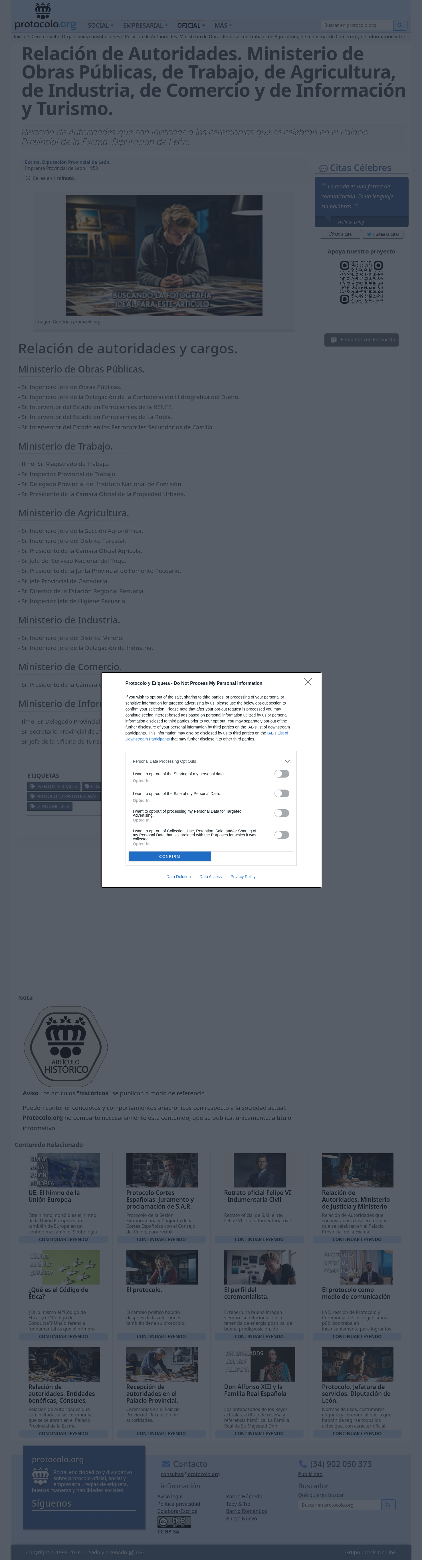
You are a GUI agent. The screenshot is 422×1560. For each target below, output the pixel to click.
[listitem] (211, 761)
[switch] (281, 774)
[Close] (309, 683)
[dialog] (211, 780)
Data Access (210, 876)
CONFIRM (170, 856)
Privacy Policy (243, 876)
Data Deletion (179, 876)
